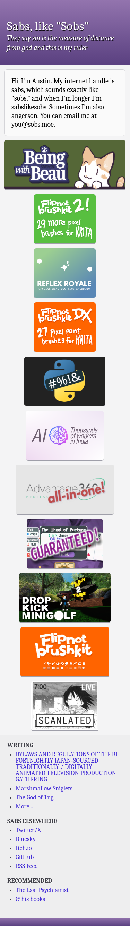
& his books (30, 899)
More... (24, 806)
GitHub (25, 857)
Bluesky (26, 839)
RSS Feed (27, 866)
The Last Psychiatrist (42, 890)
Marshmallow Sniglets (44, 788)
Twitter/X (28, 830)
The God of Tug (34, 797)
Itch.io (24, 848)
